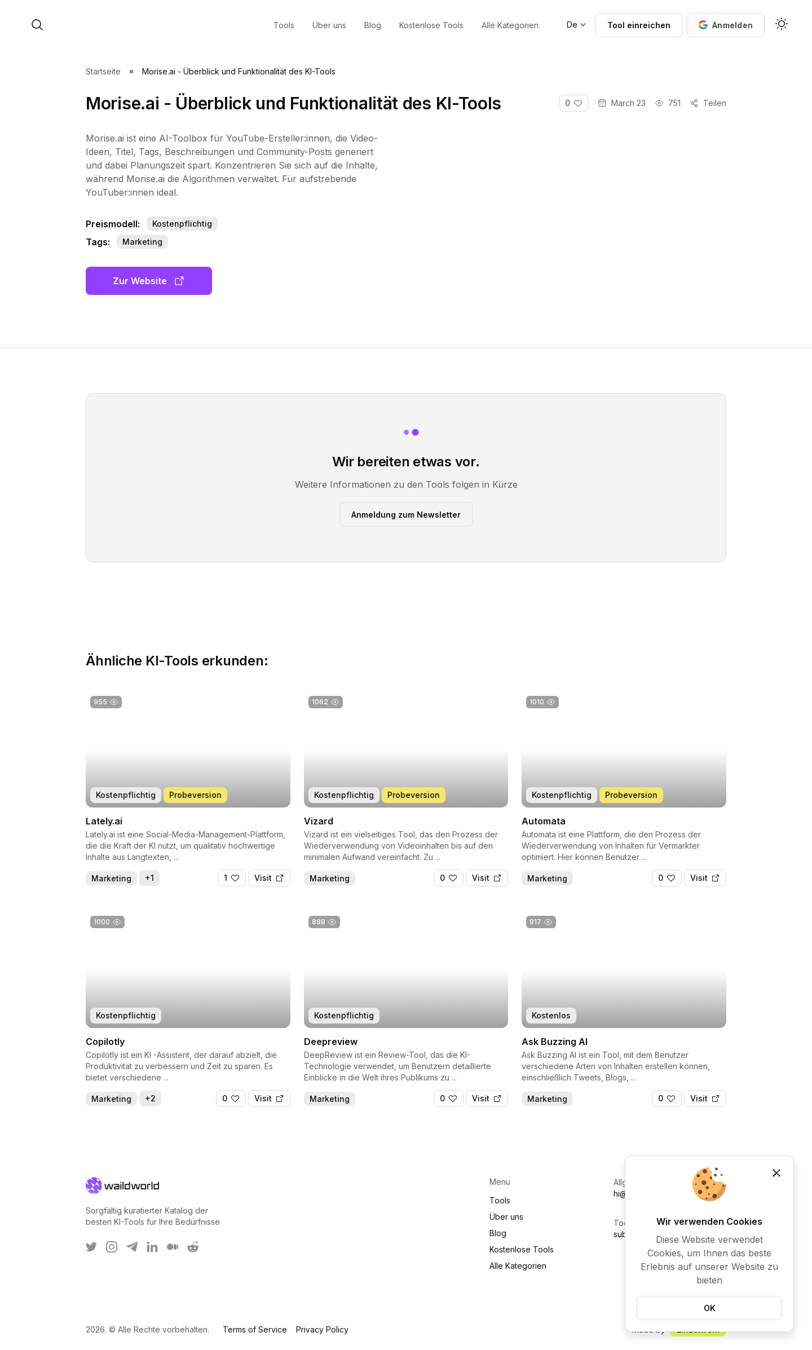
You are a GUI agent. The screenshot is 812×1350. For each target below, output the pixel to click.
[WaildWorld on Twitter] (91, 1246)
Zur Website (149, 280)
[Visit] (269, 878)
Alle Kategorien (517, 1265)
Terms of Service (255, 1329)
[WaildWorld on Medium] (172, 1246)
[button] (726, 25)
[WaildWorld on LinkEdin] (152, 1246)
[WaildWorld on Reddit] (192, 1246)
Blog (497, 1233)
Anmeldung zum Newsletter (406, 514)
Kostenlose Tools (521, 1249)
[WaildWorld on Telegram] (132, 1246)
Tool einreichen (638, 25)
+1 (149, 878)
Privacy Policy (322, 1329)
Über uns (506, 1216)
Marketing (142, 241)
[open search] (128, 24)
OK (710, 1308)
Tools (499, 1200)
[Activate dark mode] (781, 24)
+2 (150, 1098)
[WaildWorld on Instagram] (111, 1246)
